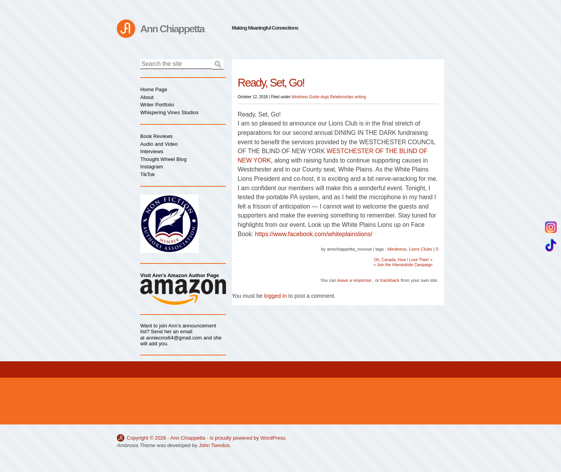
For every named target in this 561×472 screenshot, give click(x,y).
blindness (299, 97)
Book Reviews (156, 136)
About (146, 97)
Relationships (341, 97)
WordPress (272, 438)
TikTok (147, 174)
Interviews (151, 151)
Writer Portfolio (157, 105)
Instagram (151, 167)
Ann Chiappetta (172, 29)
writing (360, 97)
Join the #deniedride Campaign (404, 265)
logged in (275, 296)
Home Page (153, 89)
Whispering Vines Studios (169, 112)
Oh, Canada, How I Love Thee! (401, 260)
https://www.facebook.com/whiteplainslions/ (313, 234)
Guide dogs (319, 97)
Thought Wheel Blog (163, 159)
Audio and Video (159, 144)
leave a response (354, 280)
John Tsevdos (214, 445)
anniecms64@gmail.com (174, 338)
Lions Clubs (420, 249)
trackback (389, 280)
